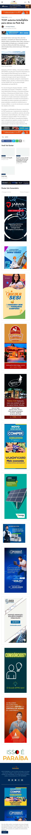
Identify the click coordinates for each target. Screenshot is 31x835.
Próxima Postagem (24, 192)
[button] (2, 2)
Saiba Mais (3, 830)
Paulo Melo (4, 176)
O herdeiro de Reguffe (6, 158)
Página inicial (4, 17)
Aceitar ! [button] (5, 832)
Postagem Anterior (6, 192)
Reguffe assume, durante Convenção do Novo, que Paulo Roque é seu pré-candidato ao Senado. (22, 160)
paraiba (10, 17)
